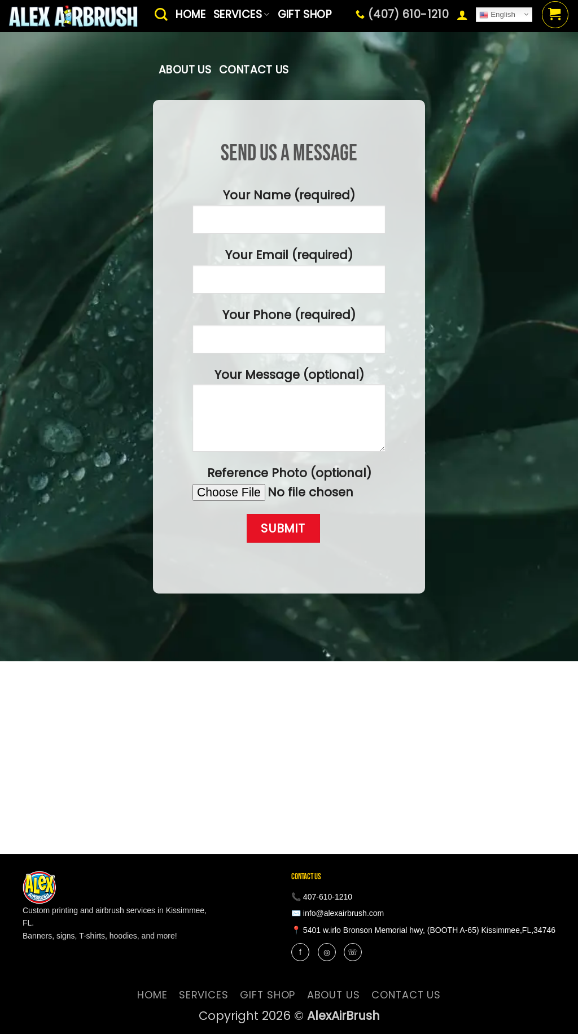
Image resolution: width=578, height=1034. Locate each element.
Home (152, 995)
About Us (185, 69)
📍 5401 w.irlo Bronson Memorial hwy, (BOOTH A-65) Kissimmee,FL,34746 (423, 930)
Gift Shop (267, 995)
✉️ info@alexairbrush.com (337, 913)
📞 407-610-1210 (321, 896)
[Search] (161, 14)
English (497, 14)
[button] (462, 14)
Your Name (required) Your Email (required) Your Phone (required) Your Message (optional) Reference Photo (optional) (289, 365)
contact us (254, 69)
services (204, 995)
